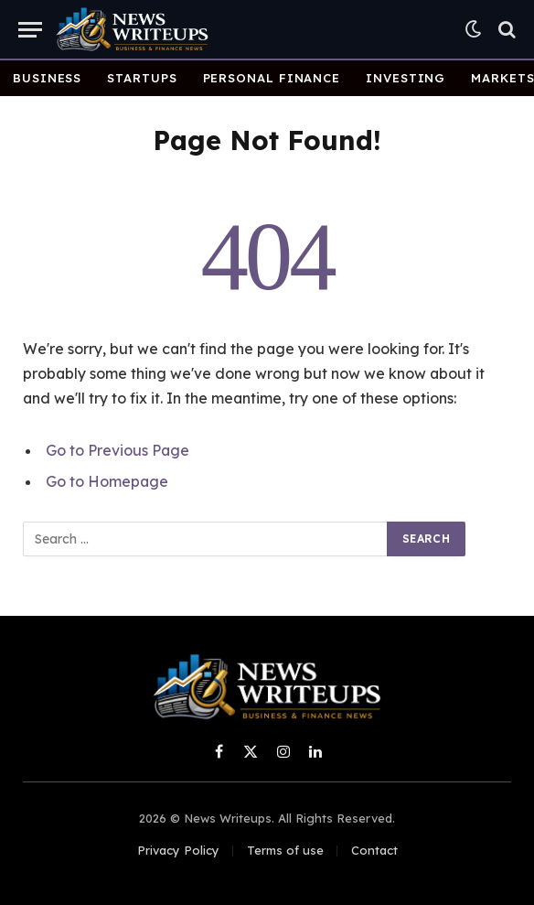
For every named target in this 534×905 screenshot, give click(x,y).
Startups (141, 77)
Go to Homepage (107, 481)
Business (47, 77)
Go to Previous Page (117, 450)
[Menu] (30, 29)
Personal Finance (272, 77)
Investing (405, 77)
